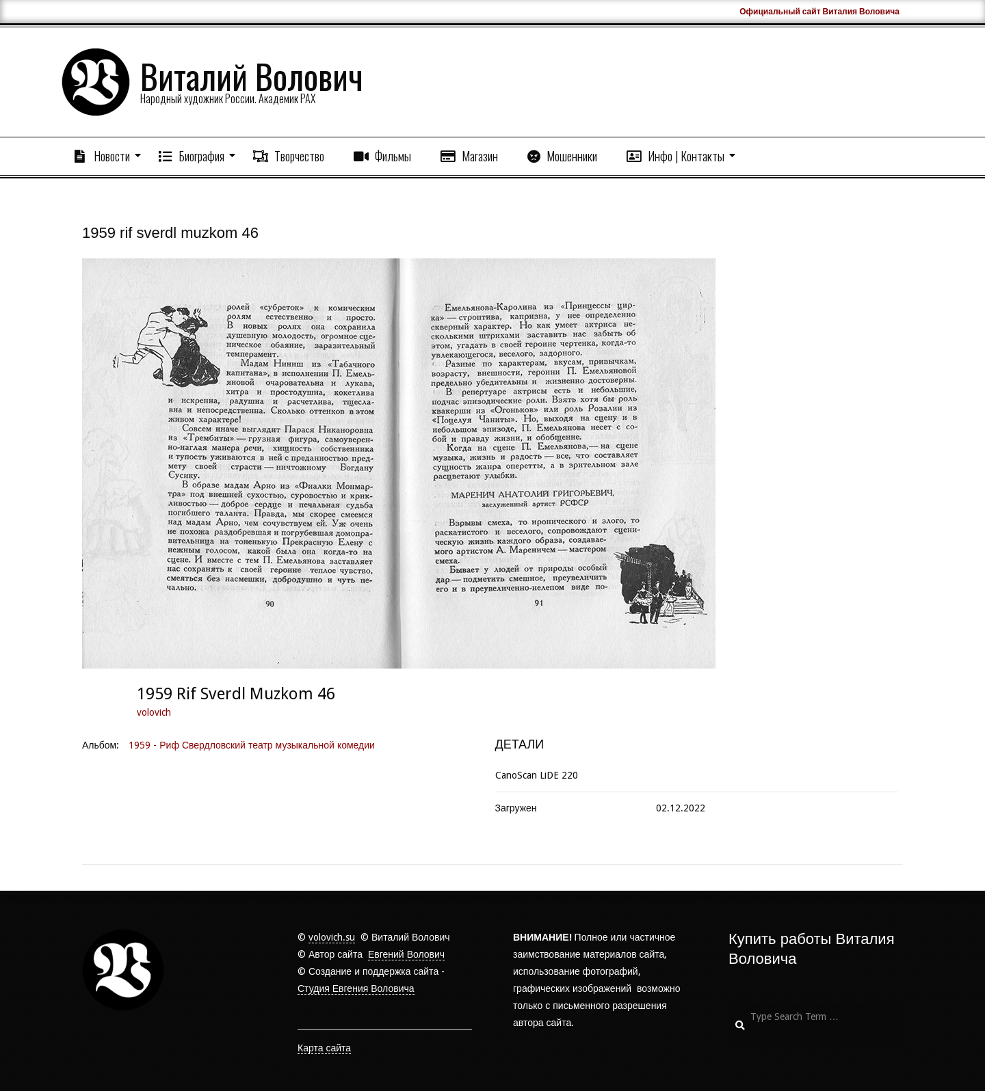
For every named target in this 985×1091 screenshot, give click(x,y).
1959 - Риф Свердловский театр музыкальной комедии (252, 745)
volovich (154, 712)
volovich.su (331, 937)
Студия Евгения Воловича (356, 988)
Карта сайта (324, 1047)
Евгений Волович (406, 954)
